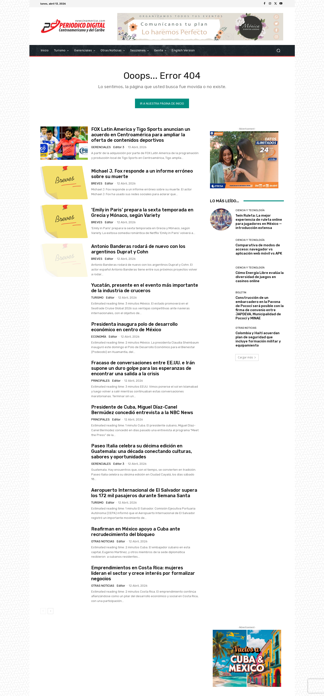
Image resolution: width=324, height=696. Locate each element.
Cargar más (247, 357)
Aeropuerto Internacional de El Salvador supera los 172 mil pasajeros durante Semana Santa (144, 492)
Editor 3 (118, 147)
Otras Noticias (102, 541)
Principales (100, 380)
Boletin (241, 292)
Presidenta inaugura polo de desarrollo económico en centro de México (134, 326)
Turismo (97, 297)
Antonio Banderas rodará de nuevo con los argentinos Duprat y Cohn (138, 249)
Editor (109, 183)
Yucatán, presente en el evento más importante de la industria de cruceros (144, 287)
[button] (278, 50)
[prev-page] (43, 611)
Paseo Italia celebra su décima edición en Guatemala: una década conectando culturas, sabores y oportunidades (141, 451)
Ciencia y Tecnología (250, 210)
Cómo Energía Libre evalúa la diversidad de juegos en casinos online (260, 277)
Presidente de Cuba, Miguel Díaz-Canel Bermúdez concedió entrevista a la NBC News (142, 409)
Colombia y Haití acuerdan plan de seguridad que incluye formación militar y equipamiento (258, 339)
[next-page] (50, 611)
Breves (96, 183)
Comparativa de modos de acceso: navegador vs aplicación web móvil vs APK (259, 249)
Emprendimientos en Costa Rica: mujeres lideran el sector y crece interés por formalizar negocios (143, 573)
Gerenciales (101, 147)
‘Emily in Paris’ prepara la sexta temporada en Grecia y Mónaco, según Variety (142, 212)
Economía (98, 336)
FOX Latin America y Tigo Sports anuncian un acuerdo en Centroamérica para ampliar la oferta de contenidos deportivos (140, 134)
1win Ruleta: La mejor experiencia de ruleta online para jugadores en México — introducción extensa (259, 221)
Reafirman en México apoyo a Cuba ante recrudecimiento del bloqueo (135, 531)
